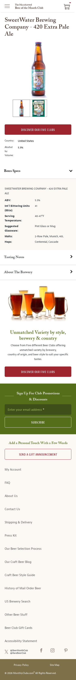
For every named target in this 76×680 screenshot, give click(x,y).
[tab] (38, 171)
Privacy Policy (21, 665)
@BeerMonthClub (19, 650)
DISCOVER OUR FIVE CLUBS (38, 372)
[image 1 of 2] (21, 109)
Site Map (54, 665)
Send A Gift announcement (38, 454)
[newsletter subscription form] (38, 409)
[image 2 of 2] (38, 109)
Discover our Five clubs (38, 129)
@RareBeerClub (18, 653)
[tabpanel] (38, 214)
